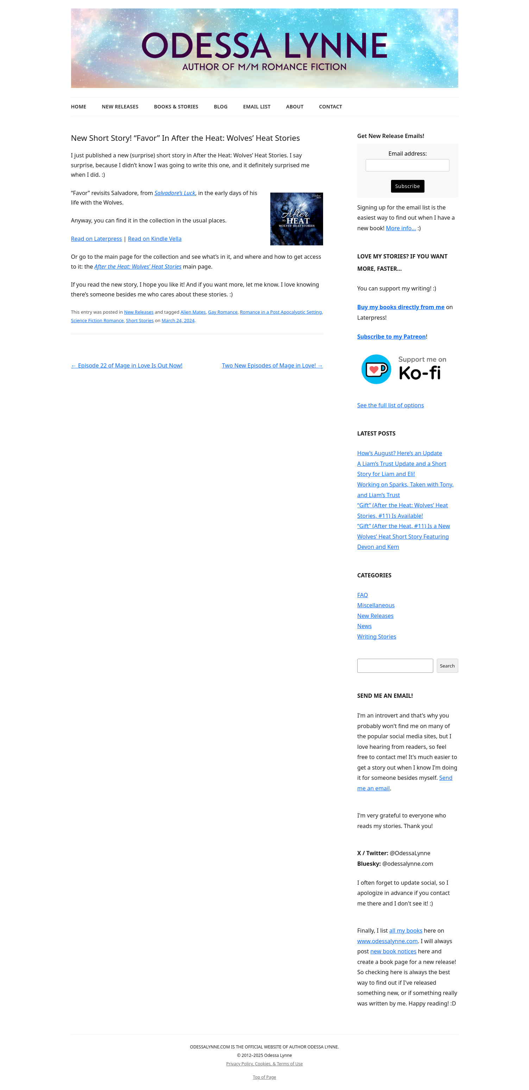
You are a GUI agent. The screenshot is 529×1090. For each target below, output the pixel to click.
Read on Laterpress (96, 239)
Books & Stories (176, 106)
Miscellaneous (376, 605)
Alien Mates (193, 312)
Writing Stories (376, 636)
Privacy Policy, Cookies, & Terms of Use (264, 1064)
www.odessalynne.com (387, 941)
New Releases (120, 106)
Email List (257, 106)
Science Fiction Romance (97, 320)
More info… (401, 228)
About (294, 106)
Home (79, 106)
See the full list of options (390, 405)
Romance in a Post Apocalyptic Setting (281, 312)
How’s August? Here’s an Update (399, 453)
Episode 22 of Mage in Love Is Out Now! (127, 365)
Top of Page (264, 1077)
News (364, 626)
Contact (330, 106)
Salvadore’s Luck (175, 193)
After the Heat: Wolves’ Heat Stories (137, 266)
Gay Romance (223, 312)
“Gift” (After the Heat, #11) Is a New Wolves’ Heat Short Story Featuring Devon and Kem (403, 536)
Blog (221, 106)
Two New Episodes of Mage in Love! (272, 365)
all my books (405, 930)
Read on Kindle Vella (155, 239)
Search (447, 666)
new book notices (393, 951)
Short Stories (139, 320)
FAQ (362, 595)
